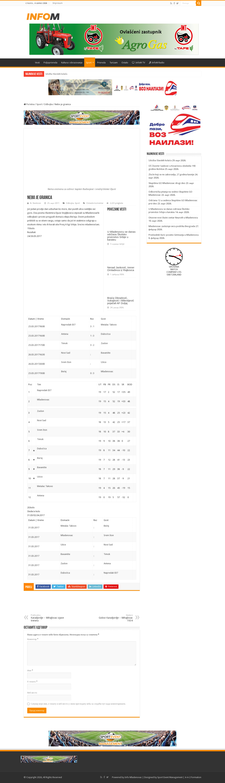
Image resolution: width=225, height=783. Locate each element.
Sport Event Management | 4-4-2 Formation (179, 777)
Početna (28, 62)
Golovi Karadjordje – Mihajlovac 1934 (115, 618)
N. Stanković (35, 203)
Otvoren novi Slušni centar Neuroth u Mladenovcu (173, 217)
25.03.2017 (33, 326)
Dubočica (105, 334)
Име (30, 670)
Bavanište (105, 352)
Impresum (58, 3)
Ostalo (124, 62)
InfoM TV (138, 62)
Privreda (101, 62)
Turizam (114, 62)
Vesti (37, 62)
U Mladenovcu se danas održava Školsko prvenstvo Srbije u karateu (121, 235)
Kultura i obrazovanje (71, 62)
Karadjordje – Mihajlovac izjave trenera (49, 618)
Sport (89, 62)
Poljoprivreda (50, 62)
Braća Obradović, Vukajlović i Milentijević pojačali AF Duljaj (120, 300)
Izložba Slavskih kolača (56, 74)
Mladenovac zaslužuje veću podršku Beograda (172, 226)
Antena (64, 334)
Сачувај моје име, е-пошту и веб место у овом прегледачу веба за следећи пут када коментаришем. (78, 703)
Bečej (64, 371)
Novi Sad (65, 352)
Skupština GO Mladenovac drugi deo (167, 183)
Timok (64, 343)
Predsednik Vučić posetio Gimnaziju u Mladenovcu (174, 235)
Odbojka (48, 104)
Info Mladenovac (133, 777)
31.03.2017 (33, 527)
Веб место (32, 692)
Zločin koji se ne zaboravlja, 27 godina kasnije (171, 174)
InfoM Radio (156, 62)
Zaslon (104, 343)
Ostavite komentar (94, 203)
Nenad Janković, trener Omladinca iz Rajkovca (120, 269)
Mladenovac (107, 371)
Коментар (32, 639)
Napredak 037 (68, 324)
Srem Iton (66, 362)
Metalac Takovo (109, 324)
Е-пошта (32, 681)
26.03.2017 (33, 354)
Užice (103, 362)
